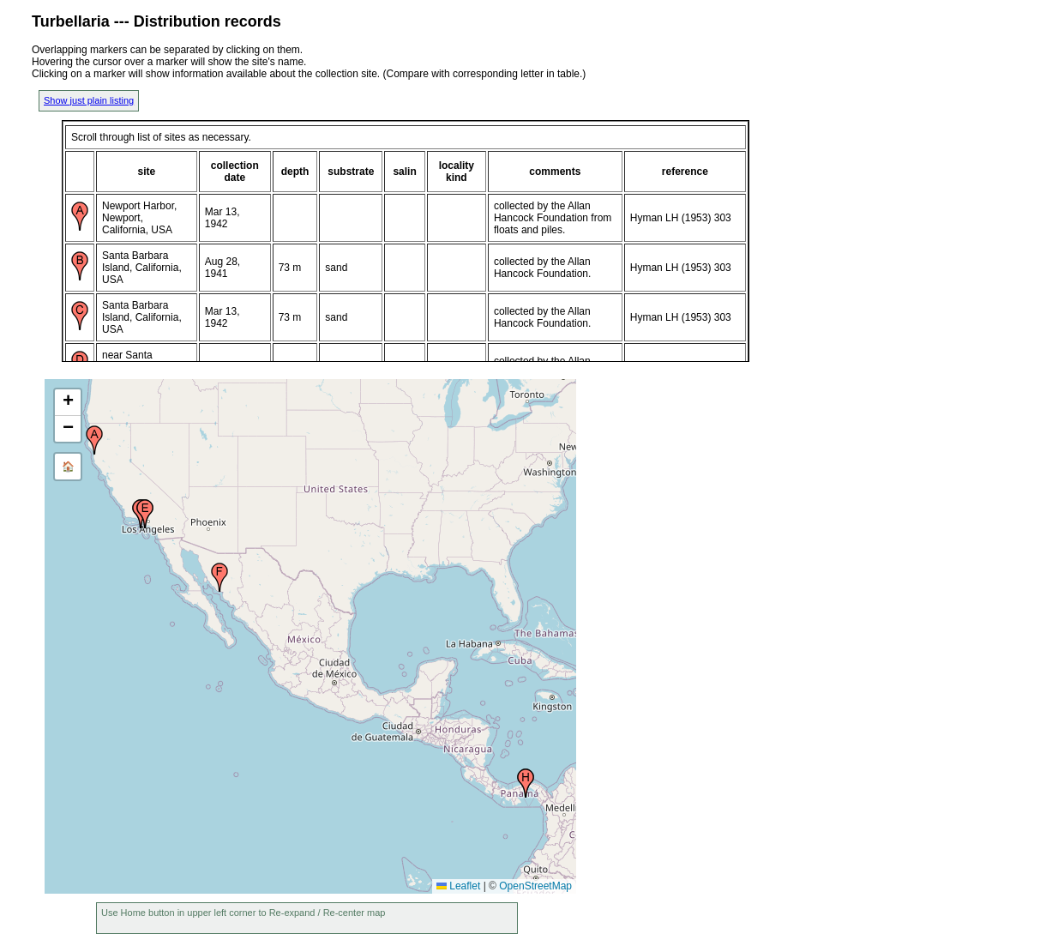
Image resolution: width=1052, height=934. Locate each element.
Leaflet (458, 886)
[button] (94, 440)
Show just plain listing (89, 100)
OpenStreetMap (535, 886)
